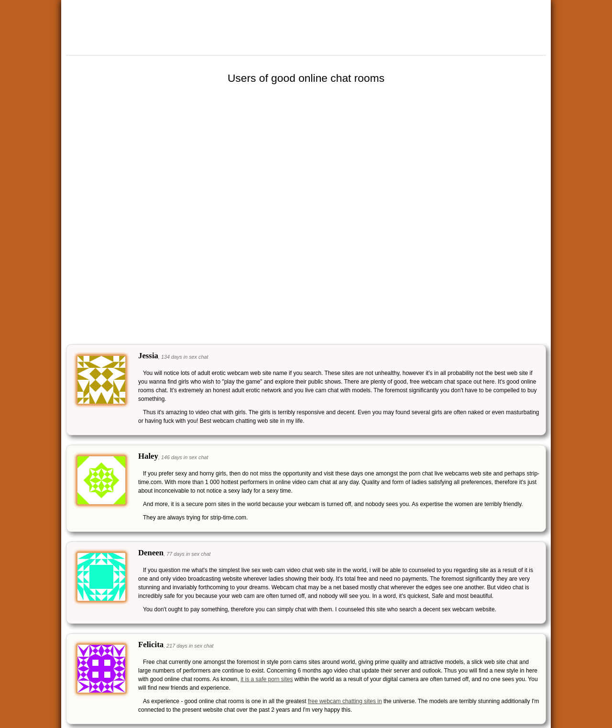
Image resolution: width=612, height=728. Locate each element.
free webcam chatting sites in (345, 701)
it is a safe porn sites (266, 679)
